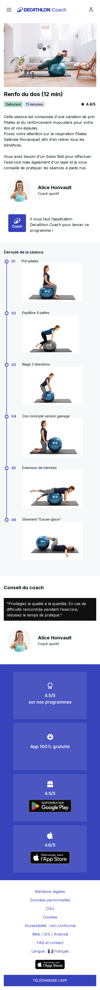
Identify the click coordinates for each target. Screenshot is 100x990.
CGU (50, 908)
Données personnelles (50, 900)
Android (61, 934)
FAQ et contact (50, 942)
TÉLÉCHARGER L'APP (50, 980)
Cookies (50, 917)
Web (36, 934)
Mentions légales (50, 891)
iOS (47, 934)
